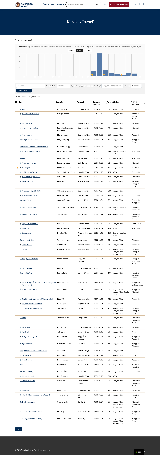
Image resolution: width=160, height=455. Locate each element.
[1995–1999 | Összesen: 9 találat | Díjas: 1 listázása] (105, 73)
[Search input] (81, 4)
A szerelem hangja (29, 163)
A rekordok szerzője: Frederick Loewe (34, 147)
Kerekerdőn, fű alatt (27, 381)
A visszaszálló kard (27, 181)
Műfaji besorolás (138, 103)
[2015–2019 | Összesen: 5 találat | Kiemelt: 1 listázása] (128, 74)
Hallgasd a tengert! (29, 336)
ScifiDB (134, 4)
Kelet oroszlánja (28, 376)
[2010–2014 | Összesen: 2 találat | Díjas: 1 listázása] (123, 75)
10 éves (88, 50)
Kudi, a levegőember (27, 402)
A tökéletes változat (29, 172)
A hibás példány (26, 123)
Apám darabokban (29, 207)
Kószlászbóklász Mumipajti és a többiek (35, 395)
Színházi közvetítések (119, 4)
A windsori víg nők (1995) (31, 191)
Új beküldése (48, 4)
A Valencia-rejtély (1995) (31, 177)
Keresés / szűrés (24, 90)
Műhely (115, 102)
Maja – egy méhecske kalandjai (31, 418)
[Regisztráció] (143, 4)
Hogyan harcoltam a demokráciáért (33, 351)
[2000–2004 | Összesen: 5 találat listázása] (111, 74)
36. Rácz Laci (24, 109)
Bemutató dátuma (100, 103)
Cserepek (23, 249)
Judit (21, 364)
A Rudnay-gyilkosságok (31, 151)
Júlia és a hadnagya (27, 371)
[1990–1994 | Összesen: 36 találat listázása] (99, 64)
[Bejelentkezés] (139, 4)
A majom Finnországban (29, 128)
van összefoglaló (88, 86)
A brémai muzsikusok (30, 114)
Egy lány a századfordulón (32, 304)
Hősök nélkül (27, 360)
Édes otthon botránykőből (30, 289)
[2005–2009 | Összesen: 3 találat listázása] (117, 75)
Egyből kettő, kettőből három (31, 308)
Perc (109, 102)
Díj (16, 102)
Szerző (59, 102)
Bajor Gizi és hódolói (30, 224)
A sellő (22, 158)
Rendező (81, 102)
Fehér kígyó (26, 327)
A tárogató (26, 167)
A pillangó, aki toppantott (29, 139)
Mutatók (60, 4)
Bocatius (25, 228)
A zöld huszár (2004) (30, 195)
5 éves (79, 50)
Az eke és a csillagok (30, 214)
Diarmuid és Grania (27, 273)
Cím (21, 102)
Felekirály (25, 332)
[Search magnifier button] (99, 4)
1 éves (71, 50)
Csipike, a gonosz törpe (29, 259)
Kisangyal (25, 390)
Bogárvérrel (26, 233)
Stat (105, 4)
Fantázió (23, 318)
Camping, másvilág (27, 240)
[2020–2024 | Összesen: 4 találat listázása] (134, 75)
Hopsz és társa (25, 355)
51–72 (18, 429)
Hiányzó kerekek (26, 343)
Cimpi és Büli (27, 245)
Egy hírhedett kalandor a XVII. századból (37, 299)
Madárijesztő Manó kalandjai (31, 411)
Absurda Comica (26, 200)
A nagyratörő (27, 135)
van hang (75, 86)
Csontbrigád (27, 268)
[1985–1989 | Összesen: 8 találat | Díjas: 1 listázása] (93, 73)
